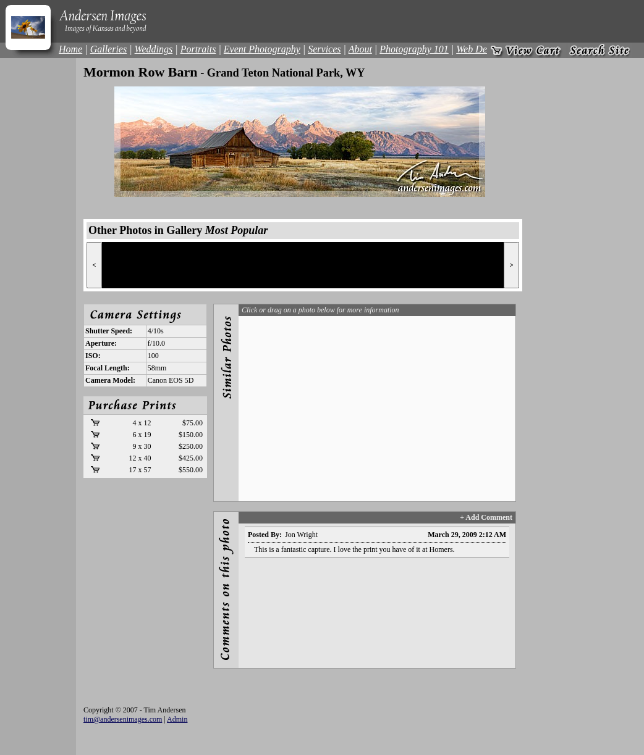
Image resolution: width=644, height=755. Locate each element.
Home (70, 49)
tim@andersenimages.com (122, 719)
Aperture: (101, 343)
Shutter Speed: (108, 331)
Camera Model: (110, 380)
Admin (177, 719)
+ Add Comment (486, 517)
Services (324, 49)
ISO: (93, 355)
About (360, 49)
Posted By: (265, 534)
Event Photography (262, 49)
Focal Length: (107, 368)
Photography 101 (414, 49)
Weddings (154, 49)
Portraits (198, 49)
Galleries (108, 49)
